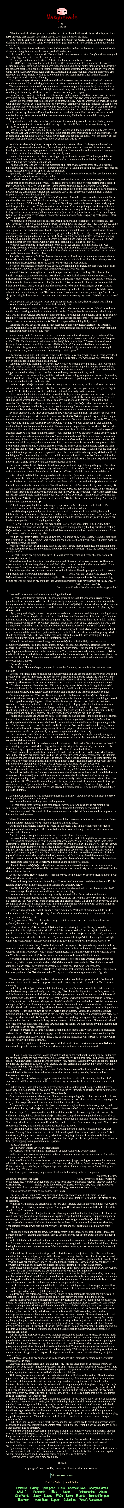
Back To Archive (54, 1482)
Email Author (72, 1482)
